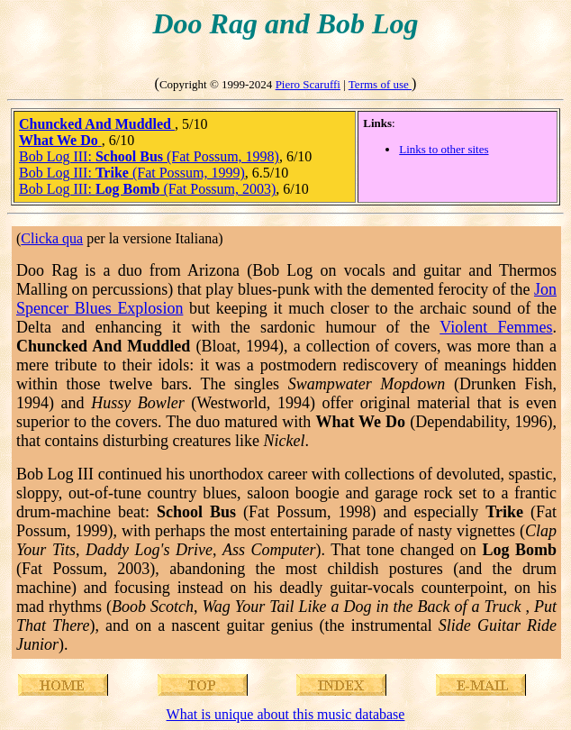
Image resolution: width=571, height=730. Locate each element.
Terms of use (380, 84)
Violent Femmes (496, 327)
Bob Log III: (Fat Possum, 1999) (132, 172)
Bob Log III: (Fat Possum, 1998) (149, 156)
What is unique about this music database (286, 714)
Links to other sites (443, 149)
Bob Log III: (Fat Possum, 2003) (147, 188)
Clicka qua (52, 238)
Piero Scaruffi (308, 84)
